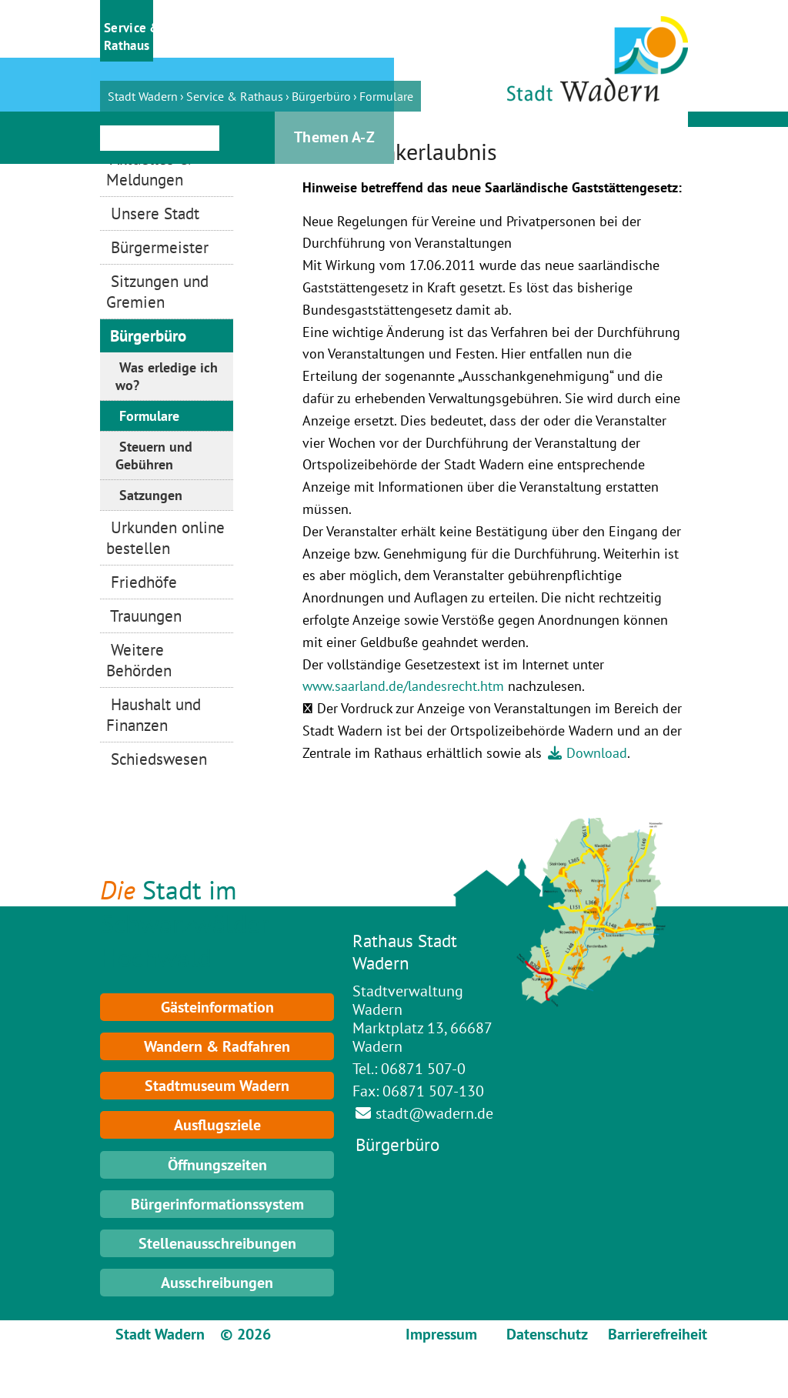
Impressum (441, 1334)
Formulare (386, 96)
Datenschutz (547, 1334)
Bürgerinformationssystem (217, 1204)
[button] (126, 31)
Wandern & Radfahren (217, 1046)
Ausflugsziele (217, 1125)
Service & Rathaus (234, 96)
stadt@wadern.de (434, 1113)
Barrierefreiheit (657, 1334)
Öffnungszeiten (217, 1165)
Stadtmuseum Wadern (217, 1086)
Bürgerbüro (321, 96)
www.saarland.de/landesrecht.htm (403, 686)
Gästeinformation (217, 1007)
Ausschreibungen (217, 1283)
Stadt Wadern (143, 96)
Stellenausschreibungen (217, 1243)
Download (596, 753)
